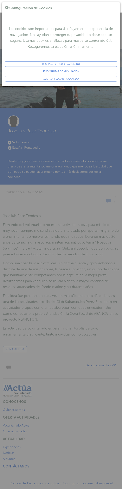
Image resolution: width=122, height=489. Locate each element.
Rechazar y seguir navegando (61, 64)
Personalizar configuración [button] (61, 71)
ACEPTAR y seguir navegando (61, 78)
